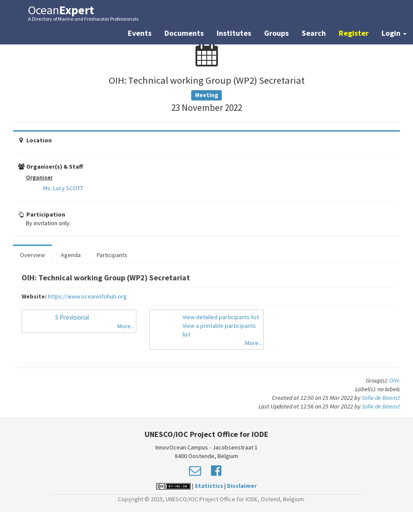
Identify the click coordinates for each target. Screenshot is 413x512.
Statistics (209, 486)
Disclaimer (242, 486)
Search (314, 33)
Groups (276, 33)
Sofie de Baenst (381, 398)
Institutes (234, 33)
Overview (32, 255)
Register (354, 33)
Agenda (71, 255)
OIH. (394, 380)
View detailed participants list (221, 317)
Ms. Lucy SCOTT (63, 188)
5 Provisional (72, 317)
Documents (184, 33)
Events (139, 33)
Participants (112, 255)
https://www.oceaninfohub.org (87, 296)
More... (126, 326)
